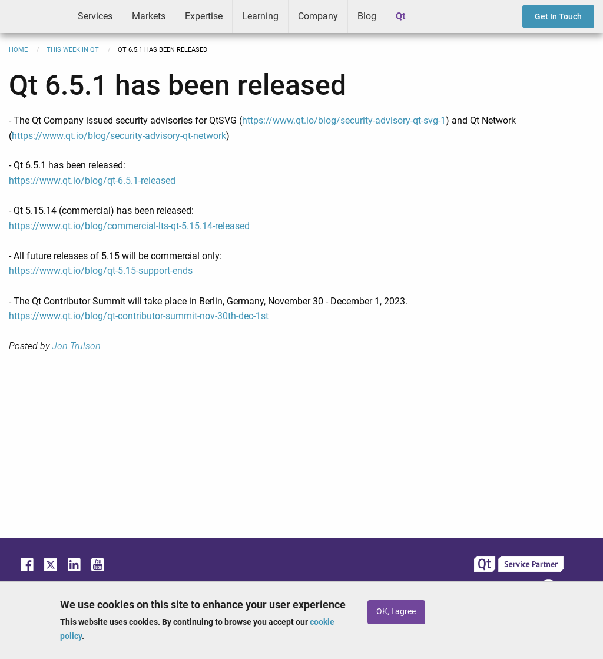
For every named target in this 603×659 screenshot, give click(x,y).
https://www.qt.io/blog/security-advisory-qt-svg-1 (344, 120)
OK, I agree (396, 612)
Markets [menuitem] (148, 16)
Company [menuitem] (318, 16)
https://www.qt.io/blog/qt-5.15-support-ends (101, 270)
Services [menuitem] (95, 16)
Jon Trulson (76, 346)
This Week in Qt (73, 50)
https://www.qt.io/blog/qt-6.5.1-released (92, 180)
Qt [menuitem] (400, 16)
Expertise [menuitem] (204, 16)
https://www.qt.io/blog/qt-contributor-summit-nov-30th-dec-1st (139, 316)
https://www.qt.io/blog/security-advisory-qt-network (119, 135)
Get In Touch (558, 16)
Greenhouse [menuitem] (432, 16)
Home (18, 50)
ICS (34, 16)
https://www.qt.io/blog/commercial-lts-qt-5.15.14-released (129, 225)
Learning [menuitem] (260, 16)
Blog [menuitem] (366, 16)
